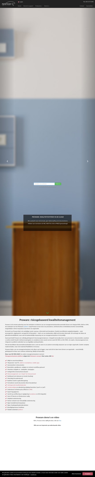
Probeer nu (58, 184)
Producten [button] (38, 6)
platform (26, 326)
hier (60, 420)
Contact (82, 6)
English (21, 2)
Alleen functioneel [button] (76, 473)
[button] (7, 161)
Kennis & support (28, 6)
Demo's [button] (46, 6)
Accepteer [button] (87, 473)
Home (19, 6)
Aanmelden (89, 6)
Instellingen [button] (33, 474)
